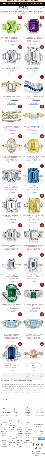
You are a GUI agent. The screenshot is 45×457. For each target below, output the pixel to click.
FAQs (3, 427)
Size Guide (4, 429)
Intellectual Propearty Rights (20, 444)
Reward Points (20, 438)
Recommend (10, 11)
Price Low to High (26, 11)
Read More (4, 399)
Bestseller (18, 11)
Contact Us (4, 425)
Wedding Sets (28, 442)
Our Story (11, 423)
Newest (22, 13)
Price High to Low (38, 11)
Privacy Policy (20, 440)
